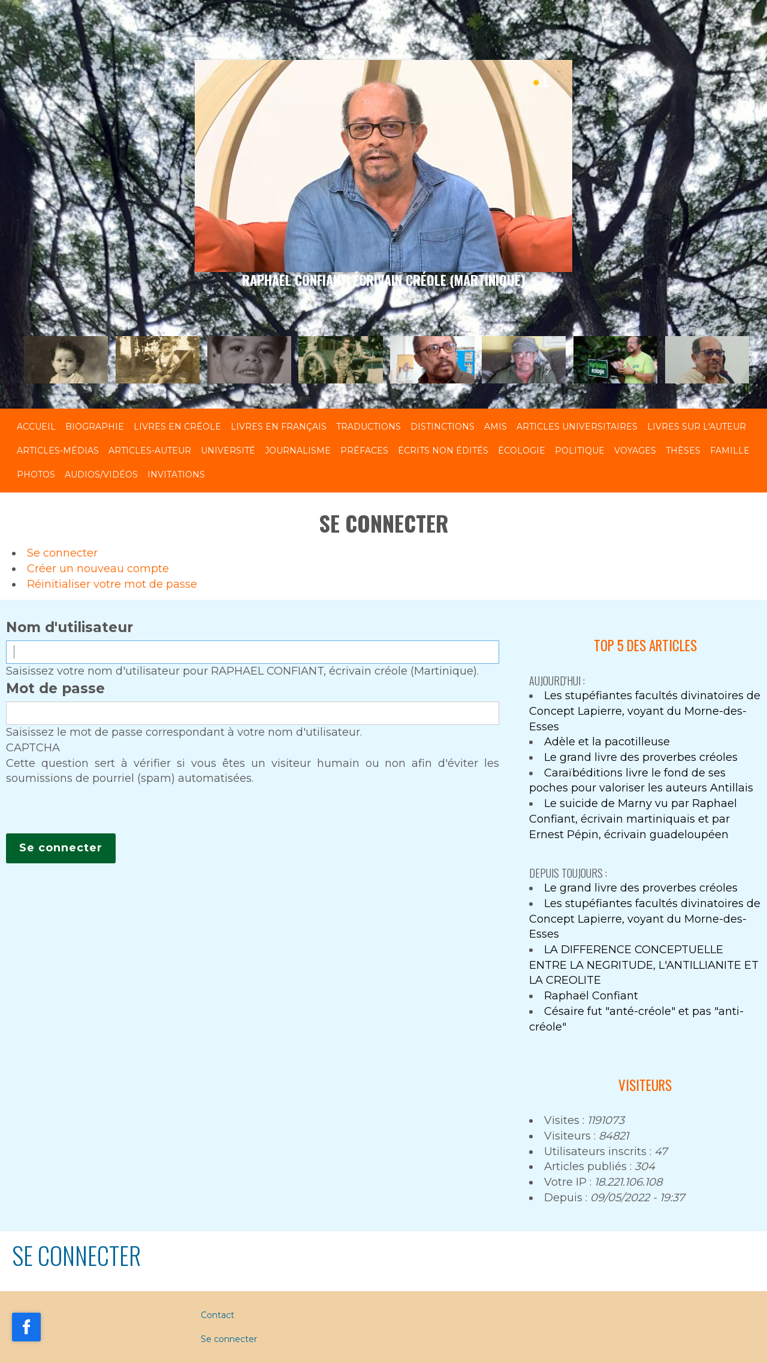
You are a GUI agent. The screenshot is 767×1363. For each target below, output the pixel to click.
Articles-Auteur (149, 450)
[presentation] (97, 810)
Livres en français (279, 426)
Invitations (176, 474)
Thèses (683, 450)
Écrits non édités (443, 450)
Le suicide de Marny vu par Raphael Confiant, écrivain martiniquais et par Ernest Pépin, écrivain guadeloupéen (633, 819)
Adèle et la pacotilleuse (607, 741)
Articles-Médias (58, 450)
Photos (36, 474)
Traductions (368, 426)
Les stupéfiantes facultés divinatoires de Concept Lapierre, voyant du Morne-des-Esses (644, 711)
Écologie (521, 450)
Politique (580, 450)
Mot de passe (55, 688)
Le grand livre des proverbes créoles (641, 757)
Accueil (36, 426)
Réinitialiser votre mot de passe (112, 584)
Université (228, 450)
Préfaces (364, 450)
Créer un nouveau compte (98, 568)
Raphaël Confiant (591, 995)
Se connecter (62, 553)
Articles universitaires (577, 426)
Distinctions (442, 426)
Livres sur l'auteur (696, 426)
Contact (217, 1315)
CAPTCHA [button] (33, 747)
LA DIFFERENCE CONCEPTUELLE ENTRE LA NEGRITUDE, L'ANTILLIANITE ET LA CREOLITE (644, 965)
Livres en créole (177, 426)
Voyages (635, 450)
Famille (730, 450)
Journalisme (298, 450)
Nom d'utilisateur (69, 627)
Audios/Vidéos (101, 474)
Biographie (94, 426)
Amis (495, 426)
